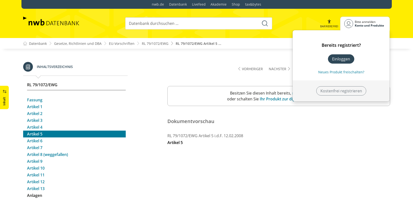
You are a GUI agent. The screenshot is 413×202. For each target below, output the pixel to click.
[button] (329, 23)
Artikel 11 (36, 125)
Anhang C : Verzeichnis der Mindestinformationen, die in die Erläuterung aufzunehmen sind (73, 191)
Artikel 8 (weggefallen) (47, 105)
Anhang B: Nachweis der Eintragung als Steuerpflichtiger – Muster (63, 177)
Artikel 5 (34, 84)
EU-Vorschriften (121, 43)
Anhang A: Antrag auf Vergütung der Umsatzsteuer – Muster (75, 164)
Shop (236, 4)
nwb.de (158, 4)
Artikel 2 (34, 64)
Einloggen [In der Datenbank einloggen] (341, 59)
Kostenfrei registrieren (341, 91)
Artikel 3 (34, 71)
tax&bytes (253, 4)
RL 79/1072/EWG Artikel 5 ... (198, 43)
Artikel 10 (36, 118)
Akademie (219, 4)
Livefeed (199, 4)
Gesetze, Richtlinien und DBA (78, 43)
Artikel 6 (34, 91)
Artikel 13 (36, 139)
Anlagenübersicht (43, 153)
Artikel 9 (34, 112)
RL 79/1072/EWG (155, 43)
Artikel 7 (34, 98)
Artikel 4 (34, 78)
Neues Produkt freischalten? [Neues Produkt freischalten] (341, 72)
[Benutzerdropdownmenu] (365, 23)
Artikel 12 (36, 132)
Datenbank (178, 4)
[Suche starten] (265, 23)
